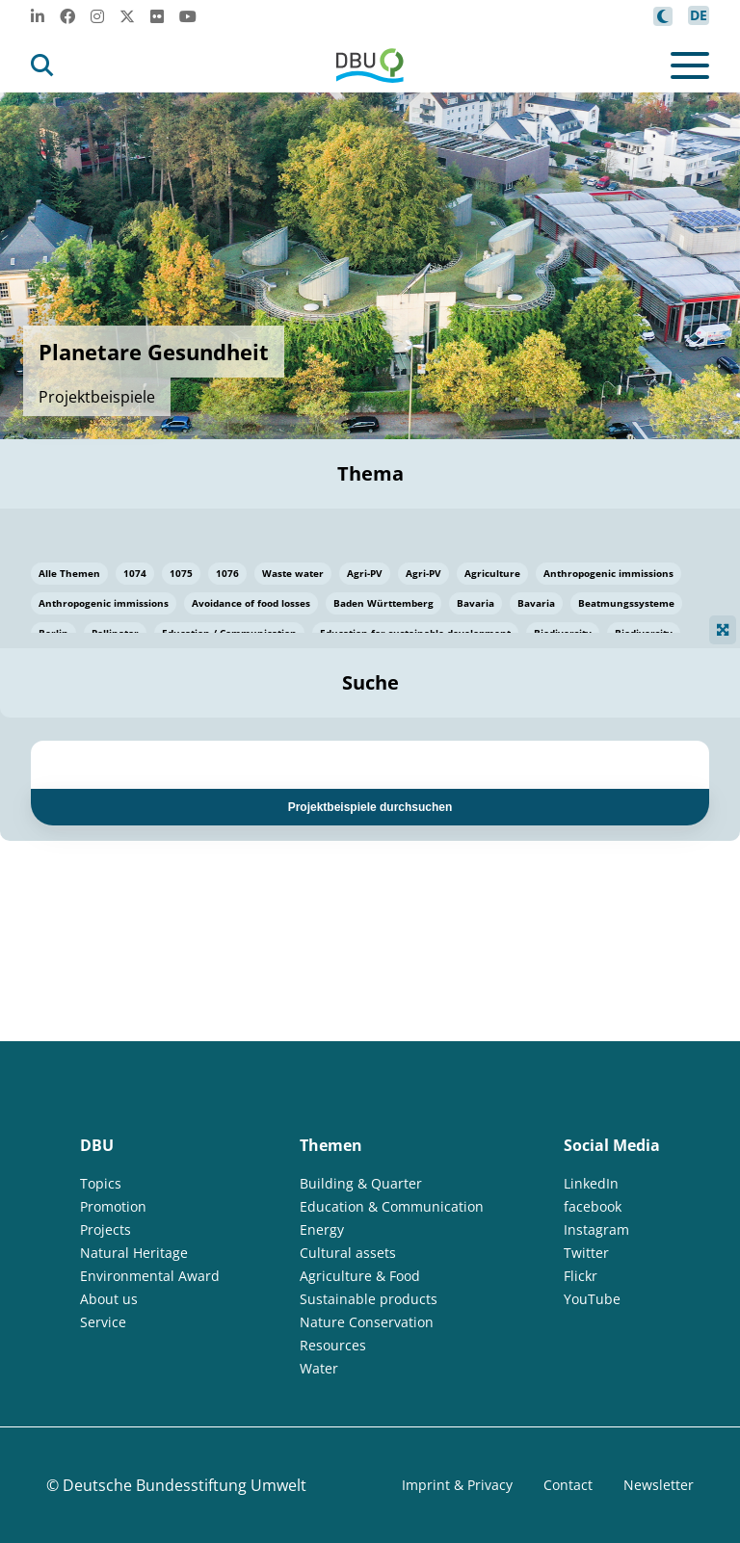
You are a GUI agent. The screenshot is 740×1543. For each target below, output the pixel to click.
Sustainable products (368, 1299)
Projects (105, 1229)
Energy (322, 1229)
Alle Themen (69, 573)
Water (319, 1368)
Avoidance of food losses (251, 603)
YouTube (592, 1299)
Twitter (586, 1252)
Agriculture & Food (360, 1276)
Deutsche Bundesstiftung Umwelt (184, 1485)
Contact (568, 1485)
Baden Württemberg (383, 603)
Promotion (113, 1206)
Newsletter (658, 1485)
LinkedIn (591, 1183)
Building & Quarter (361, 1183)
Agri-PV (365, 573)
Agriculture (492, 573)
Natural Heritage (134, 1252)
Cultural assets (348, 1252)
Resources (333, 1345)
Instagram (596, 1229)
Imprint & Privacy (457, 1485)
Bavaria (475, 603)
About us (109, 1299)
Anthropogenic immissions (608, 573)
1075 (181, 573)
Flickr (580, 1276)
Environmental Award (150, 1276)
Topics (100, 1183)
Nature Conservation (367, 1322)
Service (103, 1322)
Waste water (293, 573)
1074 (134, 573)
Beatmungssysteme (626, 603)
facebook (592, 1206)
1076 (227, 573)
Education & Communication (392, 1206)
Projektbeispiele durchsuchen (370, 807)
